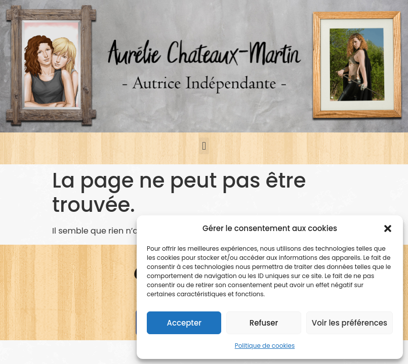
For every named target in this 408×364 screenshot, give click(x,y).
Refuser (264, 322)
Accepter (184, 322)
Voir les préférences (349, 322)
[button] (388, 228)
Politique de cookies (265, 345)
